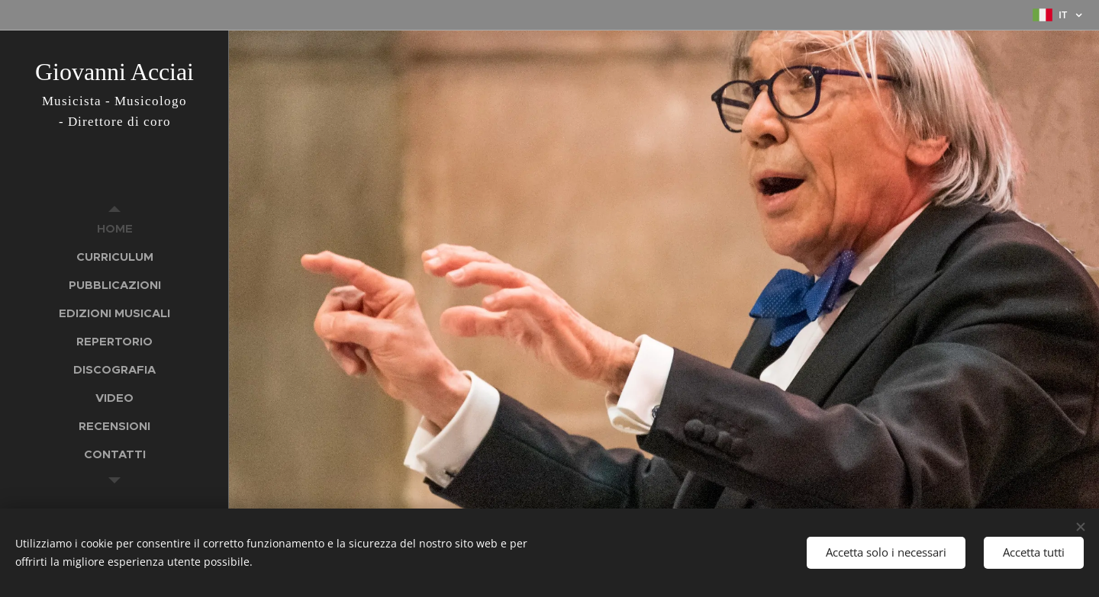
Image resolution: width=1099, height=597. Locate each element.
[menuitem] (114, 228)
